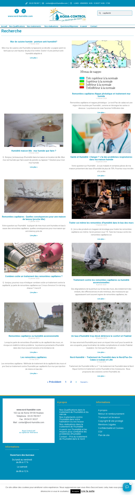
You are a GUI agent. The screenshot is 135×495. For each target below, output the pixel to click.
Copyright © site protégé (110, 420)
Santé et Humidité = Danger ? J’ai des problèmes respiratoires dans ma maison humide (101, 158)
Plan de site (104, 435)
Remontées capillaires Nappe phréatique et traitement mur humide (101, 94)
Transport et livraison (109, 417)
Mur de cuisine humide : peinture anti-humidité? (33, 41)
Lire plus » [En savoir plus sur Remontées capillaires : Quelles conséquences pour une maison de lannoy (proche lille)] (34, 235)
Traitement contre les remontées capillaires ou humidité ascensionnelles (101, 281)
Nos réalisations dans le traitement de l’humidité (71, 425)
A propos (102, 410)
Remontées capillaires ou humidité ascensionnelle (34, 336)
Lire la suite (88, 491)
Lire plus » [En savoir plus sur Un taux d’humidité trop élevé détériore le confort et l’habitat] (101, 352)
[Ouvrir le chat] (127, 487)
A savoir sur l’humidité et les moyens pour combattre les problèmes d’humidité (73, 431)
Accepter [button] (75, 491)
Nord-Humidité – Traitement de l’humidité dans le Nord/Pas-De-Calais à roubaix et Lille (101, 358)
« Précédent (54, 381)
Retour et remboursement (111, 413)
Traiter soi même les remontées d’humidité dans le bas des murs (101, 223)
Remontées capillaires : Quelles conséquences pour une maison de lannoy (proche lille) (34, 217)
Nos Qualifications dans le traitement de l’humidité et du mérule (73, 412)
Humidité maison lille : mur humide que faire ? (33, 151)
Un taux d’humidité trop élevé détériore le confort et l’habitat (101, 336)
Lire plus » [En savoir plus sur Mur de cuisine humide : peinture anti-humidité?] (34, 58)
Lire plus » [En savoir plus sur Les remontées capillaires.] (34, 373)
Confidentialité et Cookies (111, 428)
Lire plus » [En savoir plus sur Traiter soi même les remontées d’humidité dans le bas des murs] (101, 239)
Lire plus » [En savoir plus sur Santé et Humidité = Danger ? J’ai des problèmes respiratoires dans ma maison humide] (101, 176)
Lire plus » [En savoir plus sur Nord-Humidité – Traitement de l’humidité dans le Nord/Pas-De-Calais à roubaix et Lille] (101, 376)
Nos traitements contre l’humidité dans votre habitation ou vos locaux (71, 419)
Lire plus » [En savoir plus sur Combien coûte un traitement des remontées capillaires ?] (34, 292)
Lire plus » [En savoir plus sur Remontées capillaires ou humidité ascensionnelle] (34, 352)
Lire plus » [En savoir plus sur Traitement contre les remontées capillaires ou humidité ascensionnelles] (101, 299)
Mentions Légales (107, 424)
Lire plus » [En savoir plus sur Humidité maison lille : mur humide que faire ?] (34, 167)
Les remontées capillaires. (34, 357)
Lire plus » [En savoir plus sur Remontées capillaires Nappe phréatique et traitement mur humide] (101, 112)
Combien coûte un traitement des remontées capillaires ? (33, 276)
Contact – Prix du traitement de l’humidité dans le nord (73, 437)
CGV (100, 431)
